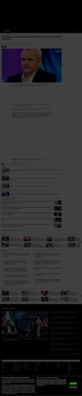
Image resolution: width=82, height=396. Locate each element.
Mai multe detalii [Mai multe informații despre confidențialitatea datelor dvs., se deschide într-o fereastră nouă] (8, 383)
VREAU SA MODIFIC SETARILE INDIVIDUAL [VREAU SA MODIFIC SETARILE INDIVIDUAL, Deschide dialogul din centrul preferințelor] (73, 387)
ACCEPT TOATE (73, 383)
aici (21, 389)
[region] (41, 386)
